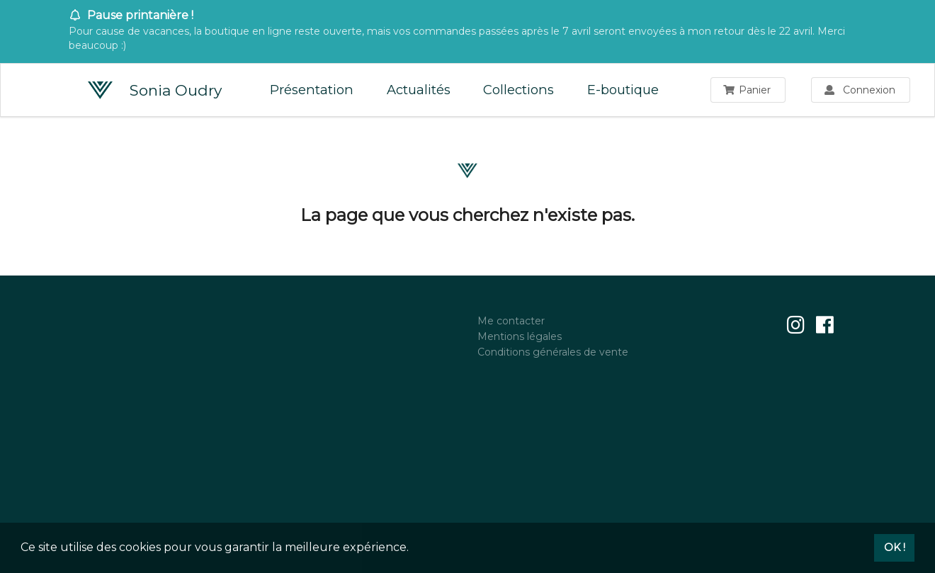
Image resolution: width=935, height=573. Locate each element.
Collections (518, 89)
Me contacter (511, 321)
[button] (414, 549)
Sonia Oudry (155, 90)
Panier (747, 90)
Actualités (418, 89)
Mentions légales (519, 336)
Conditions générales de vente (552, 352)
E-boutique (623, 89)
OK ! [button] (894, 547)
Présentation (311, 89)
